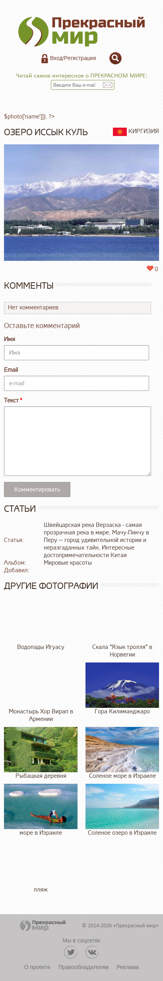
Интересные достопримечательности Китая (89, 551)
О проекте (37, 967)
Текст (11, 400)
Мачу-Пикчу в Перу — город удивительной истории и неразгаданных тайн (96, 540)
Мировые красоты (68, 563)
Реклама (127, 967)
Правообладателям (83, 967)
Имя (9, 339)
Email (11, 370)
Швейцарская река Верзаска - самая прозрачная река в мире (93, 528)
